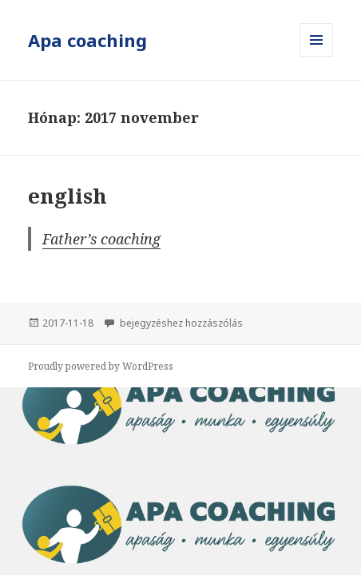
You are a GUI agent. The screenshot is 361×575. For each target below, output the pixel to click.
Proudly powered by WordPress (100, 366)
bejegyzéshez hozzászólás (180, 323)
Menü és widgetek (316, 56)
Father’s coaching (101, 238)
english (67, 195)
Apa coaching (87, 40)
